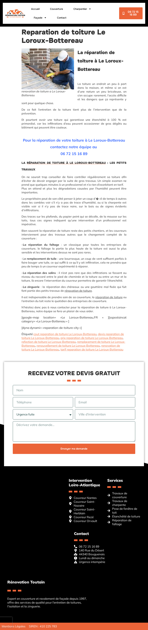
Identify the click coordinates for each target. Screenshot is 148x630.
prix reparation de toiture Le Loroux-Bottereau (92, 338)
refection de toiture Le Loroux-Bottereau (49, 342)
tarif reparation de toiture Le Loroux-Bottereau (92, 349)
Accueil (35, 8)
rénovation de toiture (78, 290)
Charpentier (82, 9)
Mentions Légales (13, 626)
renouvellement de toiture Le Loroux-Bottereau (68, 345)
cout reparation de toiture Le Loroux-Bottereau (65, 334)
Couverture (56, 8)
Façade (40, 18)
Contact (61, 17)
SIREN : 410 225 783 (43, 626)
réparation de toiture (109, 297)
